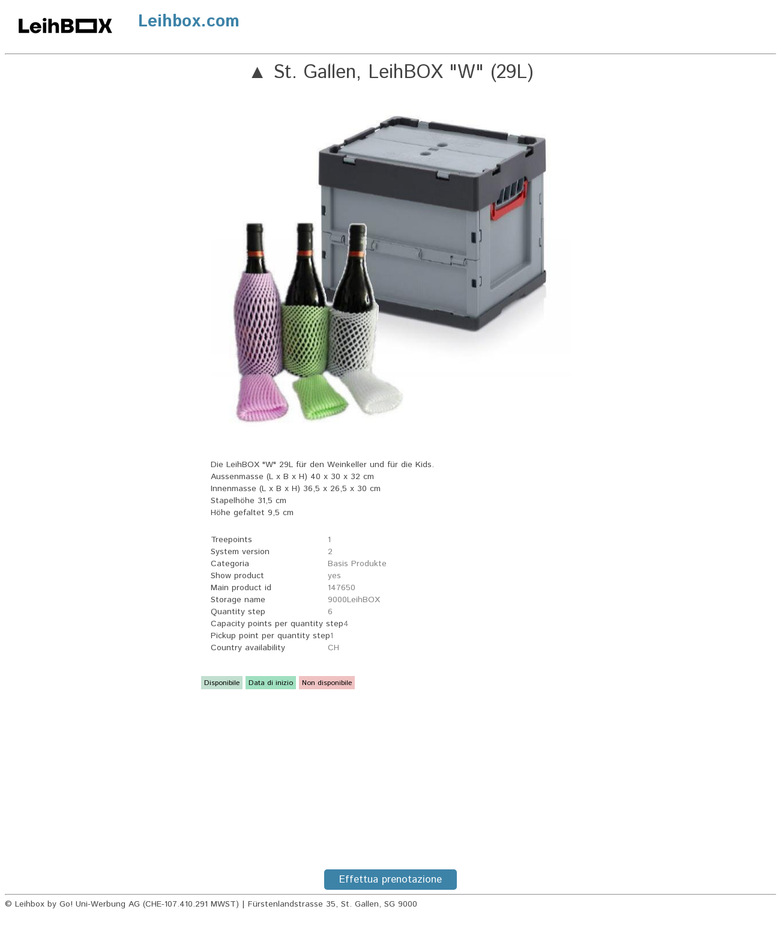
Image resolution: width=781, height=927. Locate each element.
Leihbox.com (189, 22)
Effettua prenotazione (390, 879)
